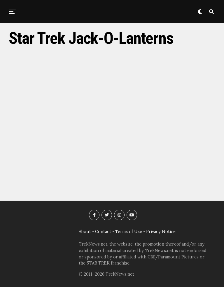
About (85, 231)
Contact (103, 231)
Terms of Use (128, 231)
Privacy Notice (161, 231)
